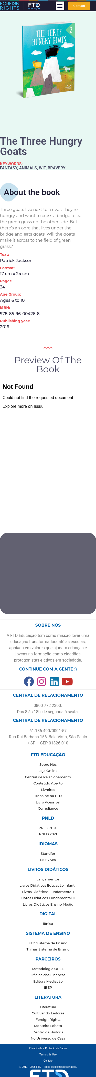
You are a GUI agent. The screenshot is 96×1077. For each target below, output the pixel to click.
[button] (60, 6)
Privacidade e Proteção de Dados (48, 1048)
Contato (48, 1060)
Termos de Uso (48, 1054)
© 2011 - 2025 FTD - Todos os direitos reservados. (48, 1066)
